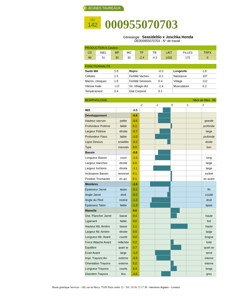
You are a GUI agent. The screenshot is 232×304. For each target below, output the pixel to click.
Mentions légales (159, 287)
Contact (175, 287)
